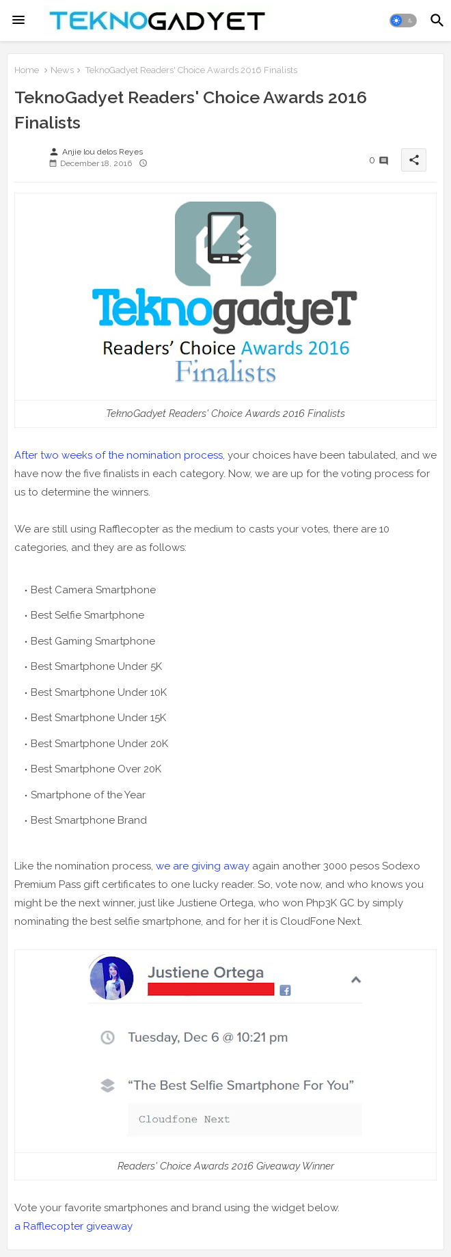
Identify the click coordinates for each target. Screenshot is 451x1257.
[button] (403, 20)
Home (26, 70)
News (62, 70)
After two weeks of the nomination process (118, 455)
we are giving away (202, 866)
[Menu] (18, 20)
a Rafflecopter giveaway (73, 1226)
